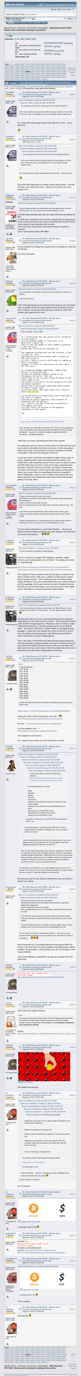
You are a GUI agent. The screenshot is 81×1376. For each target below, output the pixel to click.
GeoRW (9, 746)
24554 (6, 73)
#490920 (72, 1309)
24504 (58, 64)
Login (30, 22)
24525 (42, 68)
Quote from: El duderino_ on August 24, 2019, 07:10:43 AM (38, 1266)
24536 (37, 70)
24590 (6, 79)
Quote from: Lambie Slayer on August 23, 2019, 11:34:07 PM (39, 605)
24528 (58, 68)
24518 (6, 68)
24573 (42, 75)
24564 (58, 73)
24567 (12, 75)
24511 (32, 66)
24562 (48, 73)
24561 (42, 73)
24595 (32, 79)
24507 (12, 66)
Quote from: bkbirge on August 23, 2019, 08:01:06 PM (38, 757)
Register (37, 22)
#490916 (72, 1095)
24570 (27, 75)
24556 (17, 73)
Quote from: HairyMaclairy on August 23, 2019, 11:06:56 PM (42, 1106)
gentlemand (34, 142)
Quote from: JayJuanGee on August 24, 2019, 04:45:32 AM (38, 895)
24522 (27, 68)
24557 (22, 73)
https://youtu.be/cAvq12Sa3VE (33, 1162)
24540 (58, 70)
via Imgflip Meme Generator (29, 1222)
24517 (63, 66)
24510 (27, 66)
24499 (32, 64)
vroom (8, 1003)
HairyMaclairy (12, 1259)
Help (17, 22)
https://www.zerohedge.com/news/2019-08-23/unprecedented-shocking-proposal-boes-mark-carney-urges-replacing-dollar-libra (45, 568)
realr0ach (10, 540)
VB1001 (9, 656)
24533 (22, 70)
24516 (58, 66)
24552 (59, 72)
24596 (37, 79)
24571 (32, 75)
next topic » (73, 71)
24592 (17, 79)
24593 (22, 79)
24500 (37, 64)
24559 (32, 73)
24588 (58, 77)
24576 (58, 75)
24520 (17, 68)
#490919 (72, 1261)
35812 (44, 79)
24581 (22, 77)
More (44, 22)
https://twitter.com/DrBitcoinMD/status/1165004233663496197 (43, 421)
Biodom (9, 281)
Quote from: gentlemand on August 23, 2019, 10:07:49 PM (43, 1109)
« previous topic (71, 69)
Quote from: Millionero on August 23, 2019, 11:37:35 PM (37, 1101)
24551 (54, 72)
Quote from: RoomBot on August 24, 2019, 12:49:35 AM (37, 146)
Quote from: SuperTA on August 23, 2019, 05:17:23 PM (45, 768)
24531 (12, 70)
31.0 (13, 20)
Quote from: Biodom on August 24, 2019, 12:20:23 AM (36, 203)
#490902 (72, 139)
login (27, 14)
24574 (48, 75)
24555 (12, 73)
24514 (48, 66)
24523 (32, 68)
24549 (43, 72)
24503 (53, 64)
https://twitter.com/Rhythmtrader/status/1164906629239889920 (44, 711)
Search (23, 22)
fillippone (10, 195)
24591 (12, 79)
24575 (53, 75)
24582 (27, 77)
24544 (17, 72)
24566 (6, 75)
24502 (48, 64)
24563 (53, 73)
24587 (53, 77)
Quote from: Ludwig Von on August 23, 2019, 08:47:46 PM (38, 754)
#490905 (72, 283)
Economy (22, 28)
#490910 (72, 658)
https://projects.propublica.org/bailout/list (44, 724)
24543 (12, 72)
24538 (48, 70)
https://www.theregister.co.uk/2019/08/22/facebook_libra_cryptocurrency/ (48, 1034)
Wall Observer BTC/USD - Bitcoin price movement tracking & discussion (38, 29)
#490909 (72, 599)
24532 (17, 70)
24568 (17, 75)
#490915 (72, 1047)
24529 (63, 68)
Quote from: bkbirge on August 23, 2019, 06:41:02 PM (36, 100)
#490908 (72, 542)
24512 (37, 66)
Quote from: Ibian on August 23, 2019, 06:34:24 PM (37, 103)
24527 (53, 68)
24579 (12, 77)
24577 (63, 75)
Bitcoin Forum (10, 28)
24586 (48, 77)
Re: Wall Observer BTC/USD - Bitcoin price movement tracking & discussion (41, 93)
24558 (27, 73)
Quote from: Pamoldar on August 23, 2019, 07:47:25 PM (41, 760)
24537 (42, 70)
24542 (6, 72)
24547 (33, 72)
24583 (32, 77)
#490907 (72, 487)
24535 (32, 70)
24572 (37, 75)
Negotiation (11, 887)
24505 (63, 64)
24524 (37, 68)
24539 (53, 70)
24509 (22, 66)
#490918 (72, 1235)
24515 (53, 66)
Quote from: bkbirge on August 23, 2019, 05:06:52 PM (47, 770)
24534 (27, 70)
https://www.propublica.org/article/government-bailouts (40, 719)
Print (73, 75)
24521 (22, 68)
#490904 (72, 241)
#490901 (72, 94)
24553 (64, 72)
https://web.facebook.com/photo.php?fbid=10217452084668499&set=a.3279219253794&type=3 (42, 1251)
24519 (12, 68)
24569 (22, 75)
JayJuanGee (11, 318)
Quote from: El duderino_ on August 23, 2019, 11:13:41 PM (40, 1103)
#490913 (72, 967)
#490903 (72, 197)
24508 (17, 66)
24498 (27, 64)
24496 (17, 64)
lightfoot (9, 238)
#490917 (72, 1194)
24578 (6, 77)
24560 (37, 73)
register (34, 14)
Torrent (18, 20)
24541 (63, 70)
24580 (17, 77)
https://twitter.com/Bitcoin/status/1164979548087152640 (41, 977)
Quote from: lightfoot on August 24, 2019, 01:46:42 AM (37, 289)
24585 (42, 77)
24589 (63, 77)
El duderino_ (10, 1094)
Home (11, 22)
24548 (38, 72)
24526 (48, 68)
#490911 (72, 749)
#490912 (72, 889)
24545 (22, 72)
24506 (6, 66)
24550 (49, 72)
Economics (32, 28)
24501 (43, 64)
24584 (37, 77)
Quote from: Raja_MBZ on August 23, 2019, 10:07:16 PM (39, 329)
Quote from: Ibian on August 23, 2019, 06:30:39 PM (42, 765)
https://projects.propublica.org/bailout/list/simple (37, 731)
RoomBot (10, 92)
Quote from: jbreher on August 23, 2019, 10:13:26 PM (36, 326)
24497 (22, 64)
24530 (6, 70)
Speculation (43, 28)
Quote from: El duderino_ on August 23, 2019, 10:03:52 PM (38, 548)
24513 (42, 66)
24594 (27, 79)
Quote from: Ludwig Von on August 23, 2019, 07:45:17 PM (43, 762)
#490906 (72, 320)
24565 (63, 73)
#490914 (72, 1005)
